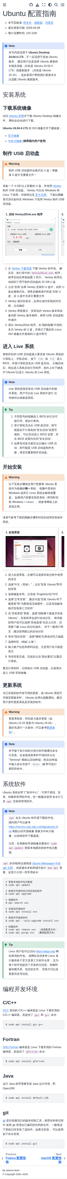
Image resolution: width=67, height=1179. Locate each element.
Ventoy (57, 185)
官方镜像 (13, 135)
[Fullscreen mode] (44, 5)
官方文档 (40, 194)
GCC (6, 1010)
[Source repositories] (31, 5)
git (4, 1120)
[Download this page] (37, 5)
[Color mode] (50, 5)
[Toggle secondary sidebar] (62, 5)
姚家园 (38, 22)
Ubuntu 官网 (16, 116)
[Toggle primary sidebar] (4, 4)
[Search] (56, 5)
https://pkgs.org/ (45, 951)
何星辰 (49, 22)
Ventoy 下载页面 (22, 268)
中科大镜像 (15, 141)
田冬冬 (27, 22)
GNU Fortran (10, 1047)
